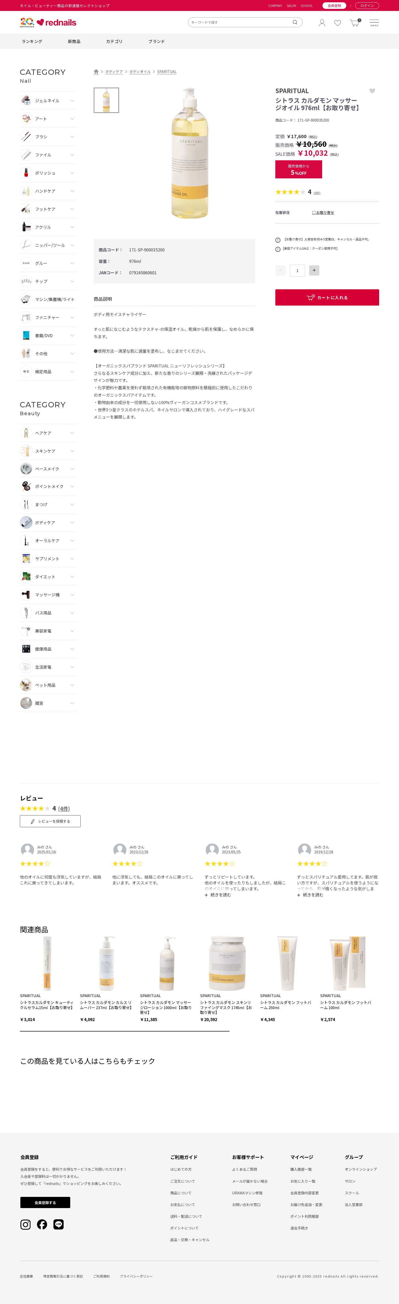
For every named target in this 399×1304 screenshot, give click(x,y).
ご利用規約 (101, 1276)
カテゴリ (114, 41)
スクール (352, 1192)
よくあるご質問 (244, 1169)
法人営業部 (354, 1204)
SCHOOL (307, 5)
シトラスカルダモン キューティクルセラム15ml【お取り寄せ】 (47, 1005)
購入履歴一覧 (301, 1169)
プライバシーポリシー (136, 1276)
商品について (181, 1192)
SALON (291, 5)
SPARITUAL (167, 71)
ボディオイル (140, 71)
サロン (350, 1181)
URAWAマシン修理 (247, 1192)
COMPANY (275, 5)
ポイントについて (184, 1227)
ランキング (32, 41)
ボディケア (114, 71)
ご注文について (182, 1181)
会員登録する (45, 1202)
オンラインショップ (361, 1169)
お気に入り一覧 (302, 1181)
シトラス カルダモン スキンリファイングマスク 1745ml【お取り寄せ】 (226, 1007)
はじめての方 (181, 1169)
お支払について (182, 1204)
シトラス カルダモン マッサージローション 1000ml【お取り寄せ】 (166, 1007)
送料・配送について (186, 1216)
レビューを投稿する (50, 821)
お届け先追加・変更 (306, 1204)
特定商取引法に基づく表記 (63, 1276)
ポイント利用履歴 (304, 1216)
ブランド (156, 41)
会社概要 (26, 1276)
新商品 (74, 41)
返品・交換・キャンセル (189, 1239)
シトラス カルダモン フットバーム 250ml (285, 1005)
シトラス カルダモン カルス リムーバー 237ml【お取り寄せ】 (107, 1005)
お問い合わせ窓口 (246, 1204)
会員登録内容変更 (304, 1192)
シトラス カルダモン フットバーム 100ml (345, 1005)
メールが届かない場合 (250, 1181)
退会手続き (299, 1227)
